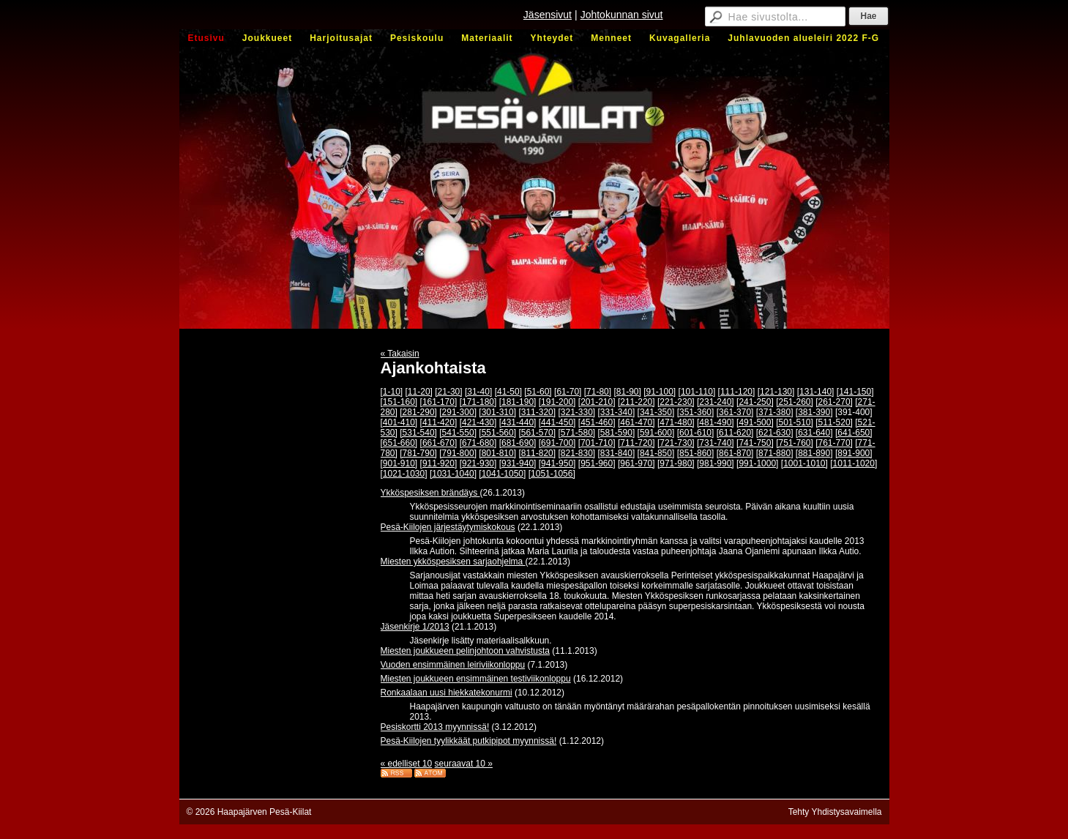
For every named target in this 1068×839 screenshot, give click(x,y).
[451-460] (597, 422)
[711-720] (636, 443)
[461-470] (636, 422)
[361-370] (735, 412)
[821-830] (576, 453)
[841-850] (656, 453)
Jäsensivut (547, 14)
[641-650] (854, 433)
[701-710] (597, 443)
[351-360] (695, 412)
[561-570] (537, 433)
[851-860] (695, 453)
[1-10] (392, 392)
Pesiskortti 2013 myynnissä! (435, 727)
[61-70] (567, 392)
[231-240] (715, 402)
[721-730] (676, 443)
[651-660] (399, 443)
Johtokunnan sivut (621, 14)
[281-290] (418, 412)
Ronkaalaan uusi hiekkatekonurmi (446, 692)
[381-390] (814, 412)
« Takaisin (400, 353)
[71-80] (597, 392)
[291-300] (458, 412)
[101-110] (697, 392)
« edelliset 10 (407, 763)
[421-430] (478, 422)
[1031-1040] (453, 474)
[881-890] (814, 453)
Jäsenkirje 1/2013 (415, 627)
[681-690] (518, 443)
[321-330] (576, 412)
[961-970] (636, 463)
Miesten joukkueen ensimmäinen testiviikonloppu (476, 679)
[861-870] (735, 453)
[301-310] (497, 412)
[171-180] (478, 402)
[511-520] (834, 422)
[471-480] (676, 422)
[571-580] (576, 433)
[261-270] (834, 402)
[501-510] (794, 422)
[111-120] (736, 392)
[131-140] (815, 392)
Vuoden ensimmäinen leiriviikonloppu (453, 665)
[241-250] (755, 402)
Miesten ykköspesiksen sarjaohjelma (453, 561)
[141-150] (855, 392)
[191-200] (557, 402)
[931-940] (518, 463)
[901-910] (399, 463)
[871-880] (774, 453)
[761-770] (834, 443)
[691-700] (557, 443)
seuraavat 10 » (464, 763)
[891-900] (854, 453)
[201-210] (597, 402)
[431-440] (518, 422)
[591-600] (656, 433)
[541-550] (458, 433)
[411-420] (439, 422)
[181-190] (518, 402)
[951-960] (597, 463)
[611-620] (735, 433)
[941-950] (557, 463)
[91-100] (659, 392)
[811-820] (537, 453)
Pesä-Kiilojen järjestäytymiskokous (448, 527)
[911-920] (439, 463)
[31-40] (478, 392)
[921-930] (478, 463)
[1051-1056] (552, 474)
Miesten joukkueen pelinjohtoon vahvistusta (465, 651)
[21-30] (448, 392)
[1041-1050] (502, 474)
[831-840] (616, 453)
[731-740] (715, 443)
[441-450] (557, 422)
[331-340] (616, 412)
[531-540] (418, 433)
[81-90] (627, 392)
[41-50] (508, 392)
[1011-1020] (853, 463)
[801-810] (497, 453)
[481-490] (715, 422)
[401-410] (399, 422)
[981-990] (715, 463)
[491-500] (755, 422)
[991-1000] (757, 463)
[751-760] (794, 443)
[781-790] (418, 453)
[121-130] (776, 392)
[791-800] (458, 453)
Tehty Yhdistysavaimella (835, 812)
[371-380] (774, 412)
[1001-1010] (804, 463)
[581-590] (616, 433)
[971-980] (676, 463)
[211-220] (636, 402)
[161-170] (439, 402)
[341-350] (656, 412)
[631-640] (814, 433)
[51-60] (537, 392)
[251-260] (794, 402)
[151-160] (399, 402)
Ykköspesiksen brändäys (430, 493)
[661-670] (439, 443)
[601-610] (695, 433)
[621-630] (774, 433)
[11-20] (419, 392)
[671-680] (478, 443)
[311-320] (537, 412)
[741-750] (755, 443)
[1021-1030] (404, 474)
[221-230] (676, 402)
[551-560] (497, 433)
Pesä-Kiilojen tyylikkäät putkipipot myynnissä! (469, 741)
